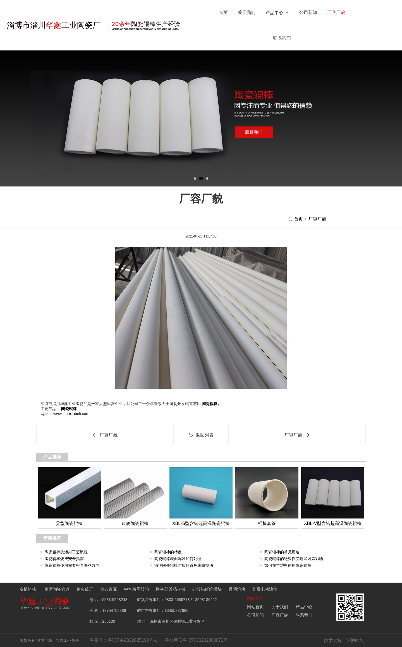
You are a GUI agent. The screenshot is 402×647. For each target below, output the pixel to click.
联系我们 (282, 37)
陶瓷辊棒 (68, 408)
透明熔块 (237, 589)
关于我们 (246, 12)
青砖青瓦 (108, 589)
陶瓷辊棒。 (211, 403)
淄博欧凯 (355, 640)
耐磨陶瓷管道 (57, 589)
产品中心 (277, 12)
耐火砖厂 (84, 589)
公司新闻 (308, 12)
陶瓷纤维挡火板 (170, 589)
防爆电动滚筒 (264, 589)
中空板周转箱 (136, 589)
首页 (223, 12)
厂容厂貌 (336, 12)
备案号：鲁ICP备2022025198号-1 (123, 640)
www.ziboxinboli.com (70, 413)
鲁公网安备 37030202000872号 (196, 640)
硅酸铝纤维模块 (207, 589)
